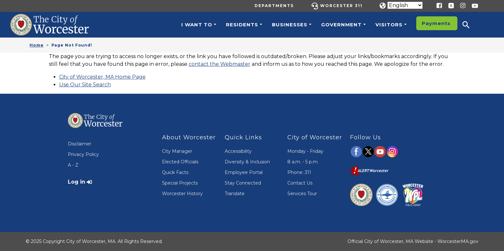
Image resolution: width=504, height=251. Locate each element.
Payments (436, 23)
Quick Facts (175, 172)
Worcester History (182, 193)
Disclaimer (79, 144)
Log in (76, 182)
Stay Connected (243, 183)
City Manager (177, 151)
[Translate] (405, 5)
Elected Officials (180, 162)
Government (341, 25)
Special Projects (180, 183)
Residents (242, 25)
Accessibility (238, 151)
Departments (274, 5)
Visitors (388, 25)
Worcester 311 (341, 5)
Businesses (289, 25)
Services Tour (302, 193)
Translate (235, 193)
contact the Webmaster (219, 64)
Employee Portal (244, 172)
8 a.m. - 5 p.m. (303, 162)
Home (37, 45)
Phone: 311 (299, 172)
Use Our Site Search (85, 85)
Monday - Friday (305, 151)
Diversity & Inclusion (247, 162)
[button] (470, 25)
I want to (196, 25)
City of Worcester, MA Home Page (102, 77)
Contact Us (299, 183)
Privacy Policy (83, 154)
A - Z (73, 165)
